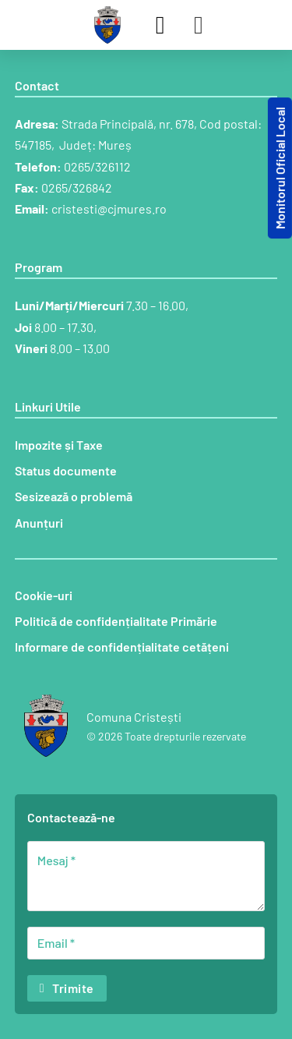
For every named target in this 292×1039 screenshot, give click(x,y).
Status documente (66, 470)
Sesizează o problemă (73, 496)
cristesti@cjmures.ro (109, 208)
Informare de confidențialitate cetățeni (122, 646)
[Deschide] (198, 24)
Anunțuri (39, 522)
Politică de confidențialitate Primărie (116, 620)
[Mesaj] (146, 876)
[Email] (146, 943)
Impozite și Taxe (59, 444)
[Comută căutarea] (160, 25)
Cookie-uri (43, 595)
